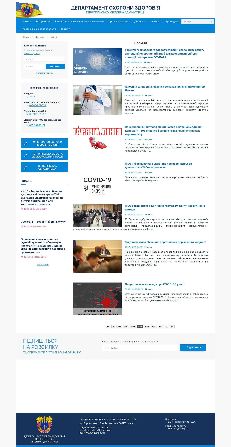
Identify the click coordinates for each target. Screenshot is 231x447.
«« (108, 326)
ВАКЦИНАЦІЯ (42, 21)
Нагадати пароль (44, 73)
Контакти (66, 29)
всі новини (43, 264)
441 (154, 326)
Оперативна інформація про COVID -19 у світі (155, 284)
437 (126, 326)
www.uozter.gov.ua (95, 432)
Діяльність (140, 21)
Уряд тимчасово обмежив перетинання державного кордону (165, 242)
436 (119, 326)
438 (133, 326)
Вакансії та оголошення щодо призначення (79, 21)
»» (172, 326)
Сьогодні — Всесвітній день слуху (43, 221)
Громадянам (173, 21)
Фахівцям (156, 21)
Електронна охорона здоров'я (39, 29)
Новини (148, 62)
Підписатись (194, 347)
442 (161, 326)
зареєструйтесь (32, 53)
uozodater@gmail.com (98, 430)
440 (147, 326)
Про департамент (119, 21)
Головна (26, 21)
